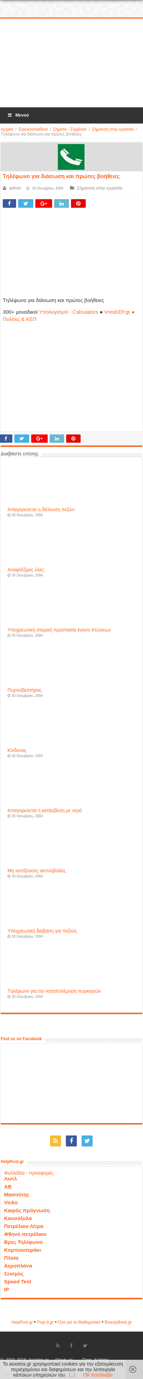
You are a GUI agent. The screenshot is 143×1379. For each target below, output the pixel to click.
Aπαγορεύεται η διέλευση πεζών (41, 509)
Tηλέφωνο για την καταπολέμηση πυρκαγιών (54, 991)
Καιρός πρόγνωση (27, 1210)
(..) (72, 1375)
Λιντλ (10, 1179)
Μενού (18, 115)
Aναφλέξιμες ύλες (26, 569)
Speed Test (17, 1281)
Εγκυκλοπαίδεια (33, 129)
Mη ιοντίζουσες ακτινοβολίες (37, 870)
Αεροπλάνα (18, 1266)
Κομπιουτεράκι (22, 1250)
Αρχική (7, 129)
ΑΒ (8, 1186)
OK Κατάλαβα (97, 1375)
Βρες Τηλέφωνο (23, 1242)
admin (15, 188)
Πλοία (11, 1258)
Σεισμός (14, 1273)
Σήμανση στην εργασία (113, 129)
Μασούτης (16, 1194)
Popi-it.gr (45, 1322)
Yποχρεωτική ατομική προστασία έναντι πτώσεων (59, 630)
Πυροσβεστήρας (24, 690)
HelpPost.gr (22, 1322)
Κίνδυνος (17, 750)
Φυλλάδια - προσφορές (28, 1173)
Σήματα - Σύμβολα (69, 129)
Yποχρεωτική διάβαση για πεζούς (42, 931)
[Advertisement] (71, 63)
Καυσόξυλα (18, 1218)
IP (6, 1289)
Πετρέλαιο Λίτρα (23, 1226)
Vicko (11, 1202)
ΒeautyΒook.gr (118, 1322)
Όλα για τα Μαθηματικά (79, 1322)
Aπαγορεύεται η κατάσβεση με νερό (45, 810)
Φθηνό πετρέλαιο (25, 1234)
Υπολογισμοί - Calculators (68, 312)
